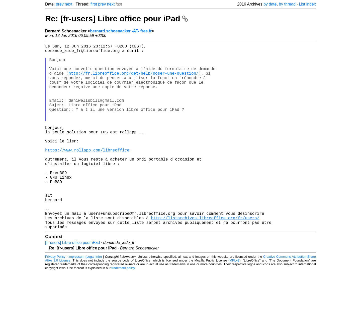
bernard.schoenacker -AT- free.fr (121, 31)
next (68, 4)
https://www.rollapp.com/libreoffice (87, 174)
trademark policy (123, 309)
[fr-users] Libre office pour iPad (72, 284)
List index (307, 4)
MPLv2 (234, 301)
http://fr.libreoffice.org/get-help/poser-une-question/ (133, 80)
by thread (287, 4)
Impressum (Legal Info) (85, 298)
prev (60, 4)
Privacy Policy (55, 298)
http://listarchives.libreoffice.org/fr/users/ (205, 257)
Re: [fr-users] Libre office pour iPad (116, 18)
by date (270, 4)
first (94, 4)
